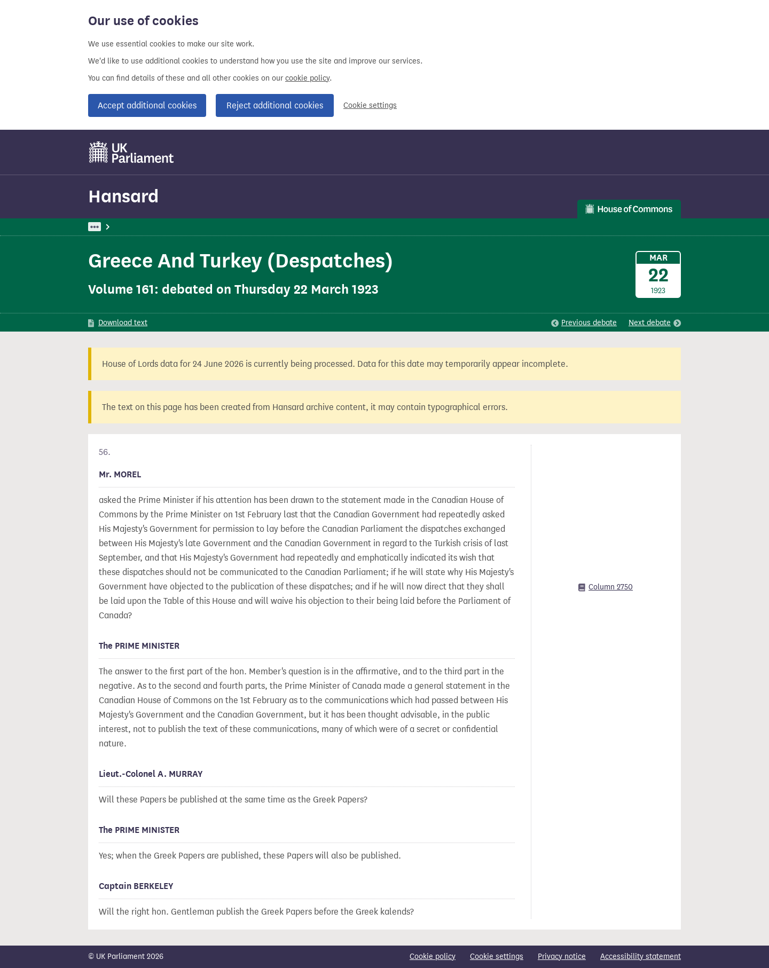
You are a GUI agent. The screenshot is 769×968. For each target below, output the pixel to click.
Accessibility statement (640, 956)
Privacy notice (562, 956)
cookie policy (307, 78)
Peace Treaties (350, 226)
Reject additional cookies (274, 105)
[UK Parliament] (131, 152)
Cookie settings (370, 105)
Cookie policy (433, 956)
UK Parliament (112, 226)
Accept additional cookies (147, 105)
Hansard (123, 196)
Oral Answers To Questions (266, 226)
